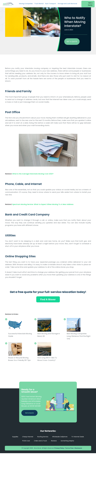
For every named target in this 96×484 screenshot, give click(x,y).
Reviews (54, 441)
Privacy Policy (59, 448)
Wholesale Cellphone (59, 437)
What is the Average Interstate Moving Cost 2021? (32, 174)
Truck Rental (38, 4)
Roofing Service (42, 437)
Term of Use (69, 448)
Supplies (15, 437)
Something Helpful (67, 441)
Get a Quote (90, 4)
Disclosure (78, 448)
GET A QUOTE (72, 41)
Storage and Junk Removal (67, 4)
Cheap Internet (27, 437)
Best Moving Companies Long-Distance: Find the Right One (78, 336)
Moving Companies (26, 4)
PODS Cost (26, 441)
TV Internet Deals (77, 437)
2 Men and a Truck (40, 441)
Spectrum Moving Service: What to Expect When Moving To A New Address (42, 204)
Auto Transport (50, 4)
